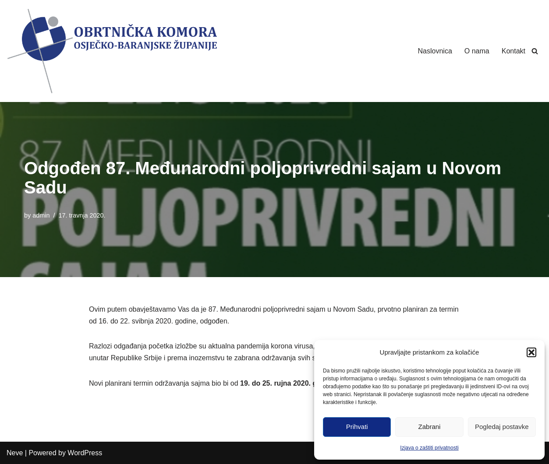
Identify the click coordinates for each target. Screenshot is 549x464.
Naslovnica (435, 51)
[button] (531, 352)
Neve (15, 453)
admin (41, 215)
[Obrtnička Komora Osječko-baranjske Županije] (112, 51)
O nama (476, 51)
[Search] (534, 51)
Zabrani (429, 426)
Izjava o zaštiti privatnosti (429, 448)
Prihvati (357, 426)
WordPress (84, 453)
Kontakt (513, 51)
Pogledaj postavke (502, 426)
